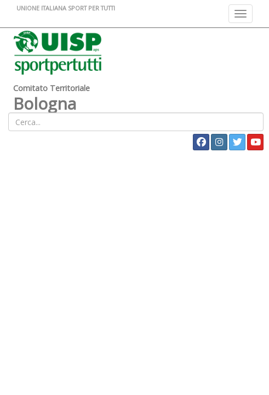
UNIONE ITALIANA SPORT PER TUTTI (65, 8)
